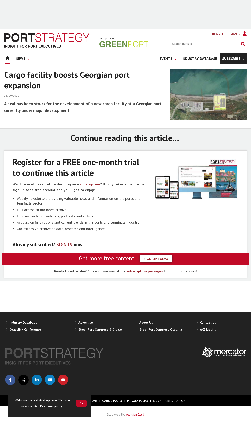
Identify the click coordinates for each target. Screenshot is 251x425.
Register (219, 34)
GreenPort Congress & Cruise (100, 329)
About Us (146, 322)
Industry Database (23, 322)
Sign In (235, 34)
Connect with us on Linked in (36, 379)
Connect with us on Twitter (23, 379)
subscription (90, 184)
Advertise (85, 322)
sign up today (156, 258)
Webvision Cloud (135, 414)
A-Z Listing (208, 329)
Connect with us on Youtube (63, 379)
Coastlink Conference (25, 329)
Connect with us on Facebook (10, 379)
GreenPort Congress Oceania (160, 329)
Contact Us (208, 322)
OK (81, 403)
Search (242, 43)
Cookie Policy (112, 401)
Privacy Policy (137, 401)
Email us (50, 379)
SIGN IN (64, 244)
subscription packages (145, 271)
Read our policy (51, 406)
